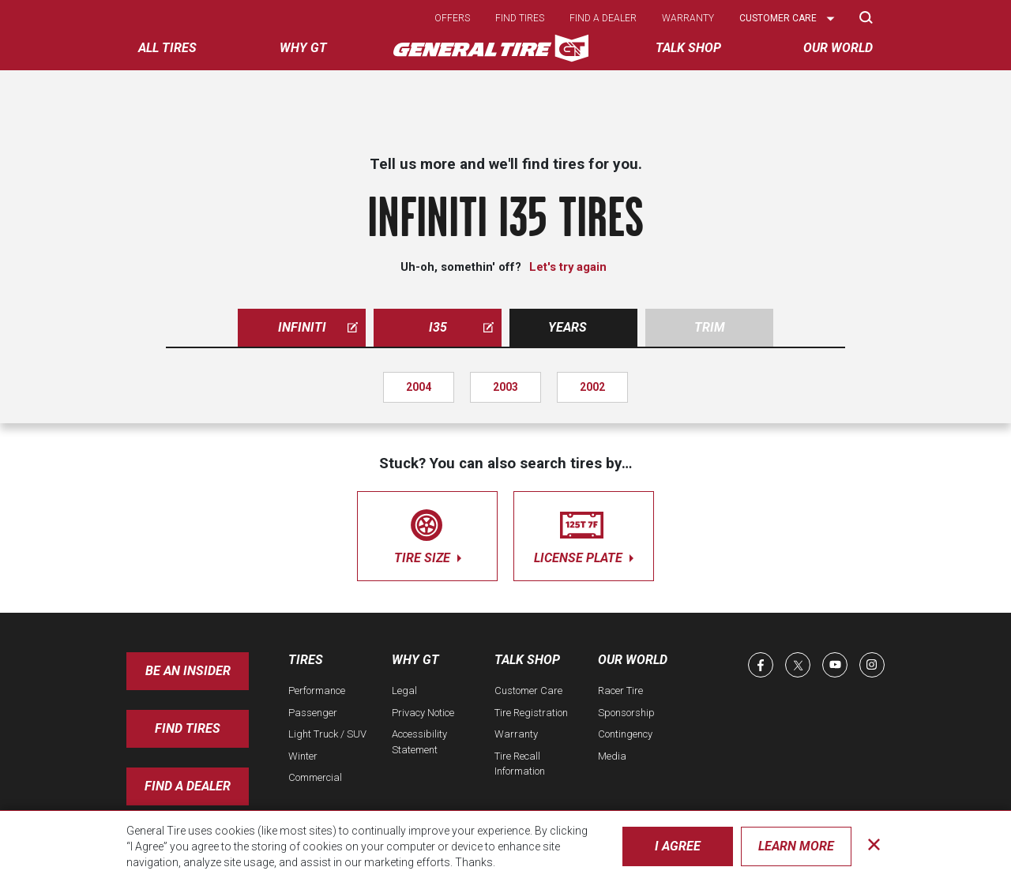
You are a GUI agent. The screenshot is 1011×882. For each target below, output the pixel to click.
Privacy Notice (423, 713)
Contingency (625, 734)
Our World (632, 659)
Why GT (415, 659)
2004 (418, 387)
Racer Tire (620, 690)
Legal (404, 690)
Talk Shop (527, 659)
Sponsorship (626, 713)
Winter (303, 756)
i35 (461, 327)
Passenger (312, 713)
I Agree (678, 846)
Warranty (688, 18)
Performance (316, 690)
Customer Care (528, 690)
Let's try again (568, 267)
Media (612, 756)
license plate (584, 533)
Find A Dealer (188, 786)
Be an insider (188, 670)
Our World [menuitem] (838, 47)
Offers (452, 18)
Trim (709, 327)
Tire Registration (531, 713)
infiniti (318, 327)
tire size (427, 533)
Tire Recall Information (519, 764)
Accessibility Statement (419, 742)
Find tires (519, 18)
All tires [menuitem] (167, 47)
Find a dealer (603, 18)
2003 (505, 387)
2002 (592, 387)
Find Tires (187, 728)
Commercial (315, 777)
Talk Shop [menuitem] (688, 47)
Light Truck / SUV (327, 734)
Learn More (796, 846)
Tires (305, 659)
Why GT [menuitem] (303, 47)
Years (567, 327)
